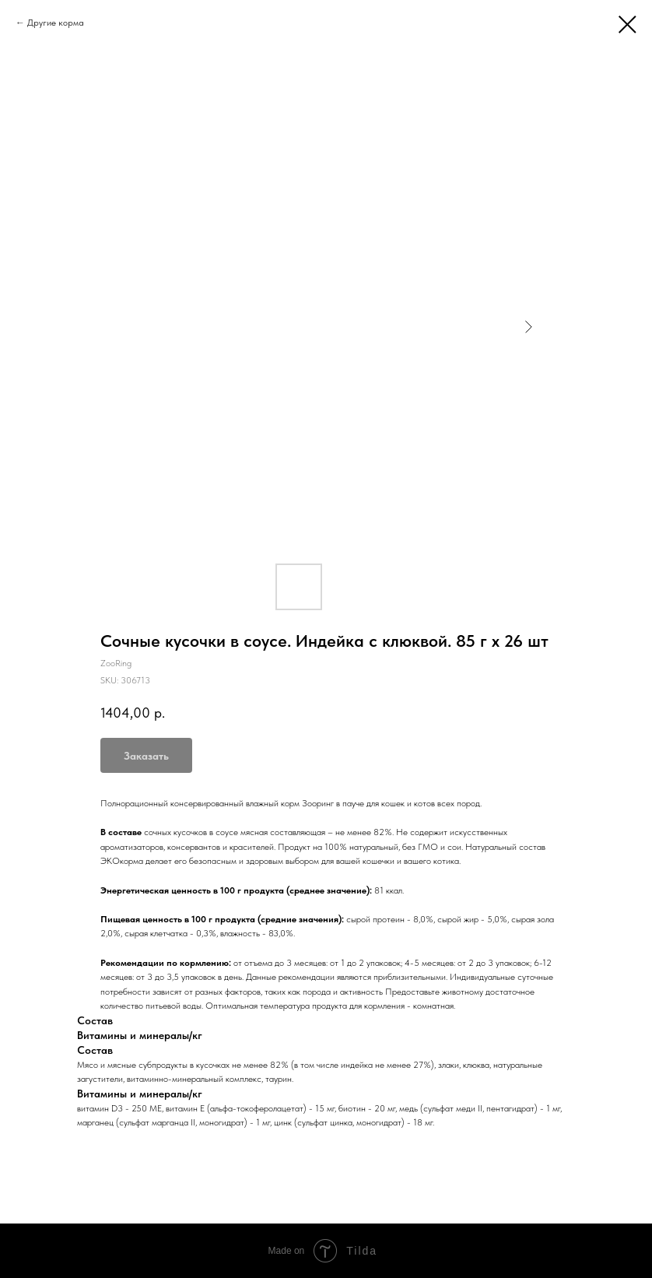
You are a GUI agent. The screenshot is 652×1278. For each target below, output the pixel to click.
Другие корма (55, 22)
